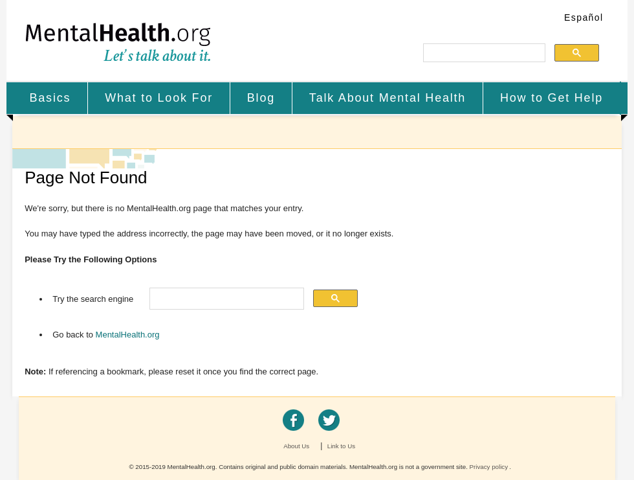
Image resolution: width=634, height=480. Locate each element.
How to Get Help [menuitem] (551, 97)
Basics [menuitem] (50, 97)
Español (583, 17)
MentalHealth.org (118, 42)
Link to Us (341, 446)
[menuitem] (50, 98)
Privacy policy (489, 466)
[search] (483, 53)
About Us (296, 446)
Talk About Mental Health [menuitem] (387, 97)
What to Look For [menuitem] (159, 97)
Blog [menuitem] (261, 97)
